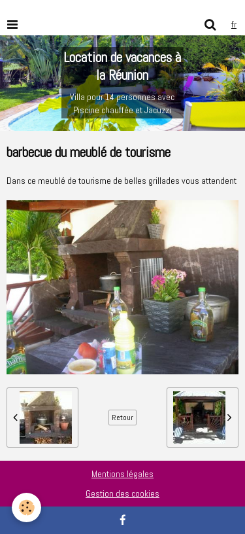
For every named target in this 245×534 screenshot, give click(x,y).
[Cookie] (26, 507)
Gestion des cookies (122, 493)
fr (234, 24)
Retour (122, 417)
